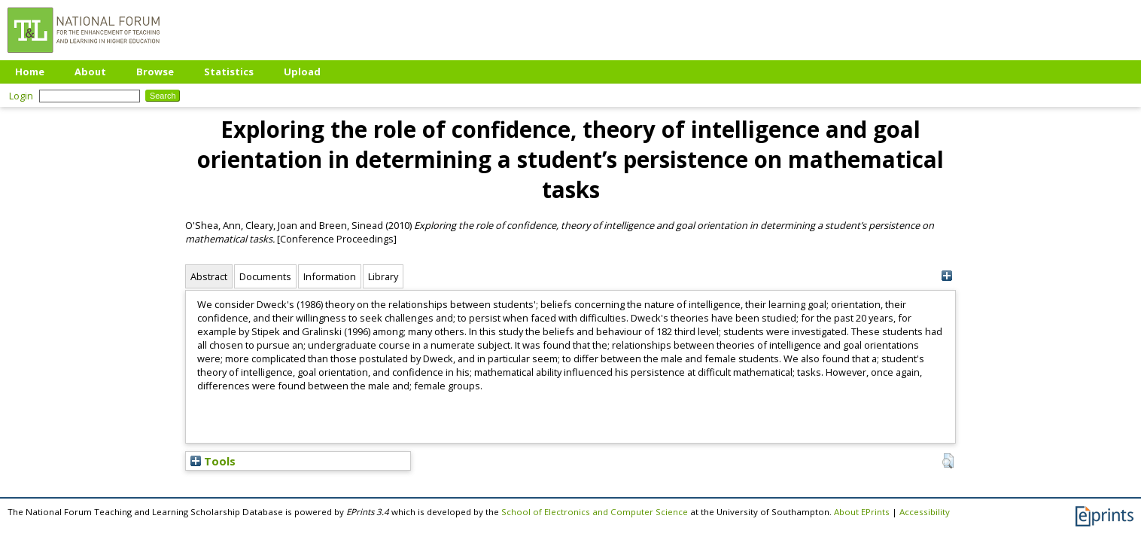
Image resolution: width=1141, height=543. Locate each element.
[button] (948, 460)
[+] (946, 276)
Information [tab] (329, 276)
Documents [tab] (265, 276)
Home (29, 71)
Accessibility (924, 511)
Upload (302, 71)
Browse (155, 71)
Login (21, 95)
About (90, 71)
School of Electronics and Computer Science (594, 511)
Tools (213, 460)
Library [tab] (383, 276)
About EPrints (862, 511)
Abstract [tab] (208, 276)
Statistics (229, 71)
